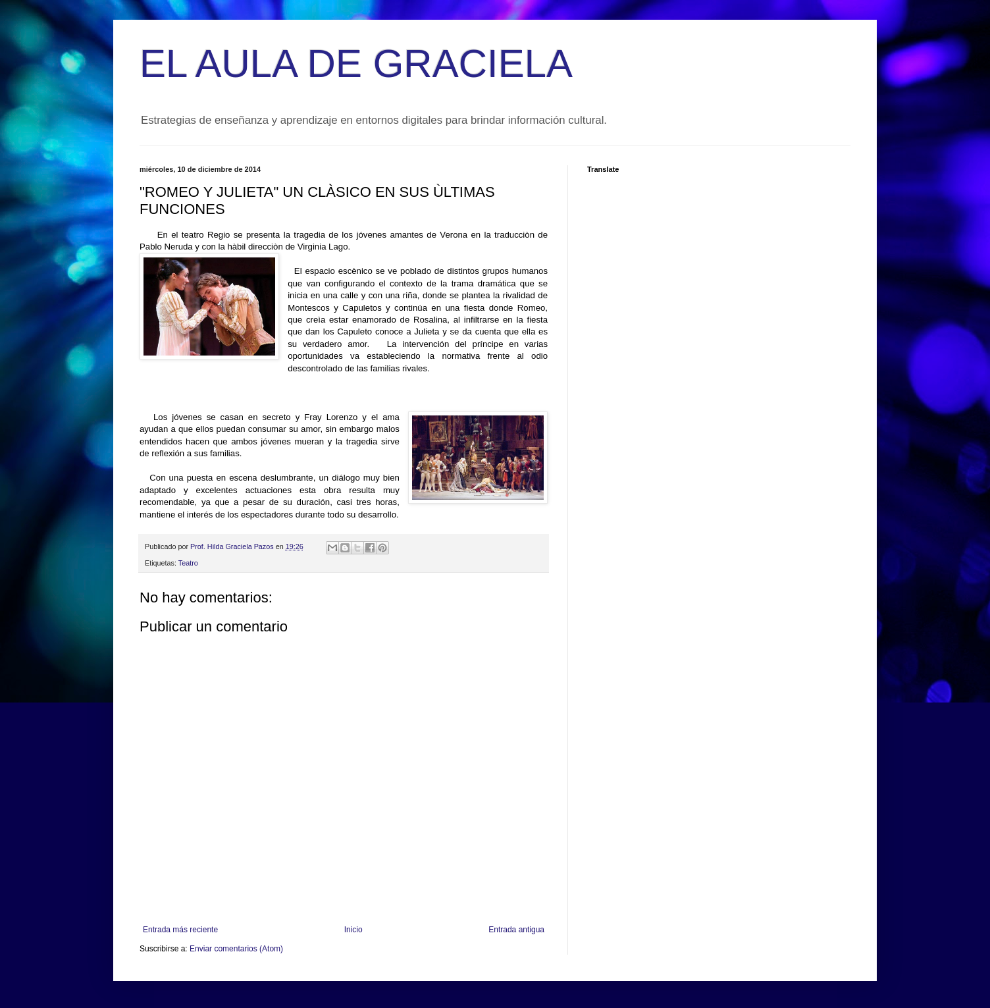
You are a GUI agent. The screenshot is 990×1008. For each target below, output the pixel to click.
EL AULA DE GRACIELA (356, 63)
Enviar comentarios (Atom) (236, 948)
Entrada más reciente (180, 929)
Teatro (188, 563)
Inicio (353, 929)
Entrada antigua (516, 929)
